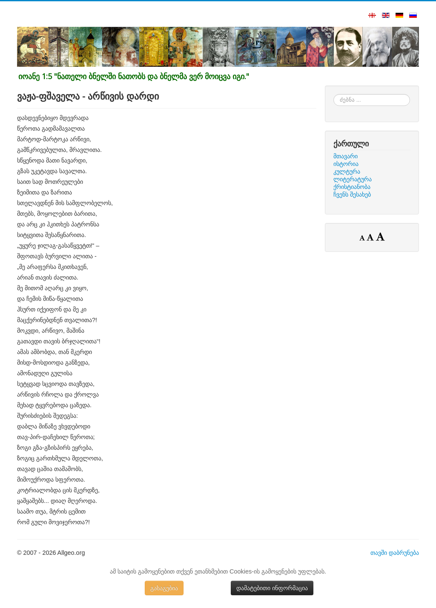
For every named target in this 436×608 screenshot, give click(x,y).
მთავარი (345, 156)
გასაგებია (164, 588)
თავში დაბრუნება (394, 552)
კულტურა (346, 171)
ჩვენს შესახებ (352, 194)
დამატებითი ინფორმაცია (272, 588)
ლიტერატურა (352, 179)
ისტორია (346, 163)
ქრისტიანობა (351, 186)
